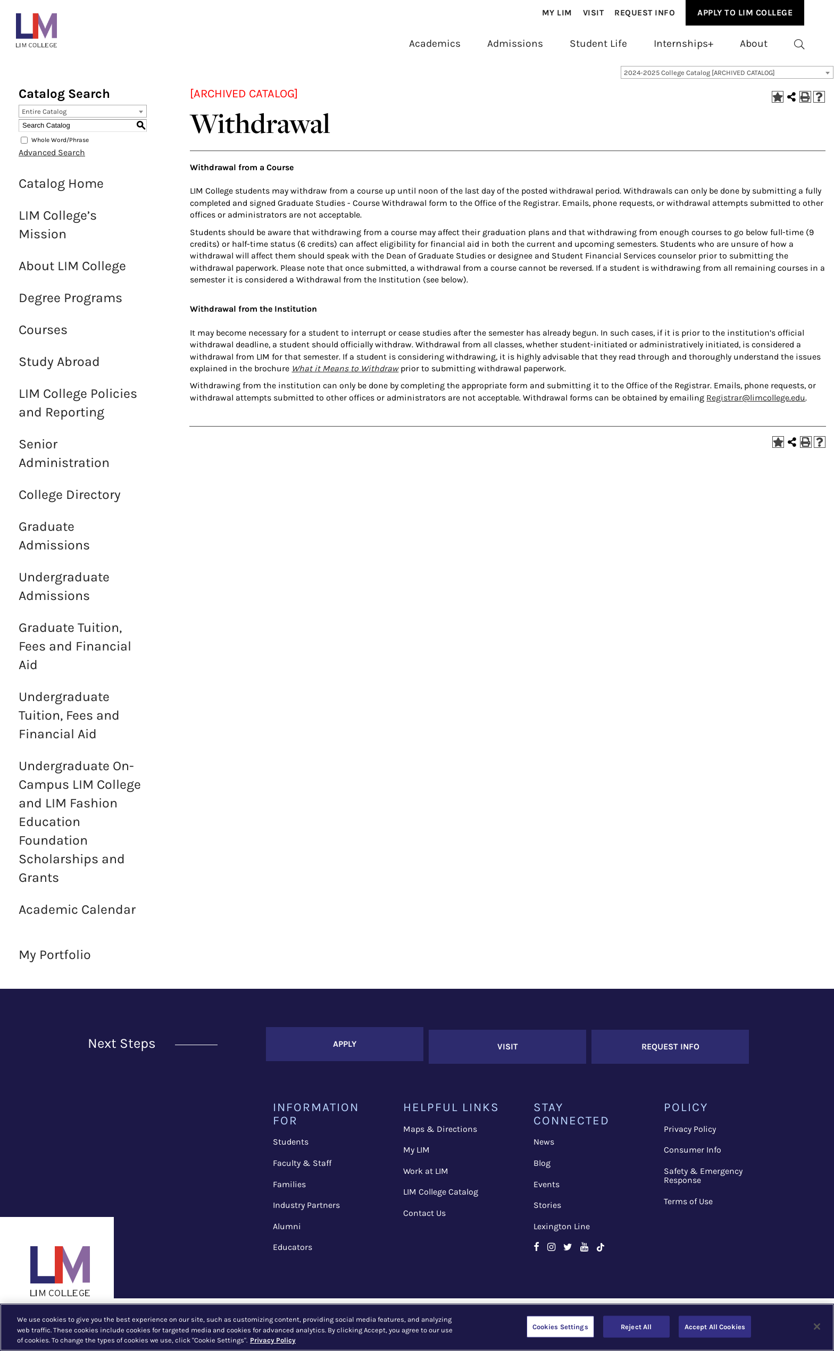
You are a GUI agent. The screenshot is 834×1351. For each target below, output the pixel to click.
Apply (344, 1048)
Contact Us (424, 1215)
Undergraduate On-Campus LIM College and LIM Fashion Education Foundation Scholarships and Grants (80, 828)
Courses (43, 336)
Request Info (644, 13)
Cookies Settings (560, 1326)
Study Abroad (59, 368)
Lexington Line (561, 1228)
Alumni (287, 1228)
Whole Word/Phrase (60, 147)
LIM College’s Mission (58, 231)
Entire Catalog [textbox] (44, 118)
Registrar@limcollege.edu (755, 404)
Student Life (598, 43)
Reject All (636, 1326)
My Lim (557, 13)
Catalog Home (61, 190)
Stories (547, 1207)
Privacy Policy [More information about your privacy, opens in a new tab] (273, 1340)
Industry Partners (306, 1207)
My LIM (416, 1151)
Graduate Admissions (54, 543)
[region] (417, 1327)
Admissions (515, 43)
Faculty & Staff (302, 1165)
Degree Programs (70, 304)
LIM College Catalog (440, 1193)
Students (290, 1143)
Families (289, 1186)
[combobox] (727, 79)
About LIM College (72, 272)
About (754, 43)
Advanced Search (52, 159)
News (543, 1143)
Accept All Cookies (715, 1326)
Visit (593, 13)
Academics (435, 43)
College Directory (70, 501)
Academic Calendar (77, 916)
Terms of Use (688, 1203)
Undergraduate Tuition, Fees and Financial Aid (69, 722)
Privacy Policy (690, 1130)
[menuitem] (557, 13)
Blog (542, 1165)
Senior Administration (64, 460)
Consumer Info (692, 1151)
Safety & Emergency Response (703, 1177)
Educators (292, 1249)
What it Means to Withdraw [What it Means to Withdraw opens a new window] (344, 375)
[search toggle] (799, 44)
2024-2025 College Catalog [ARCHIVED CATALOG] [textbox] (699, 80)
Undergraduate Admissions (64, 593)
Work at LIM (425, 1172)
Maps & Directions (440, 1130)
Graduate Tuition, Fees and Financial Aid (75, 653)
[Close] (817, 1326)
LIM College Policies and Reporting (78, 410)
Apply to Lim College (745, 12)
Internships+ (683, 43)
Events (546, 1186)
